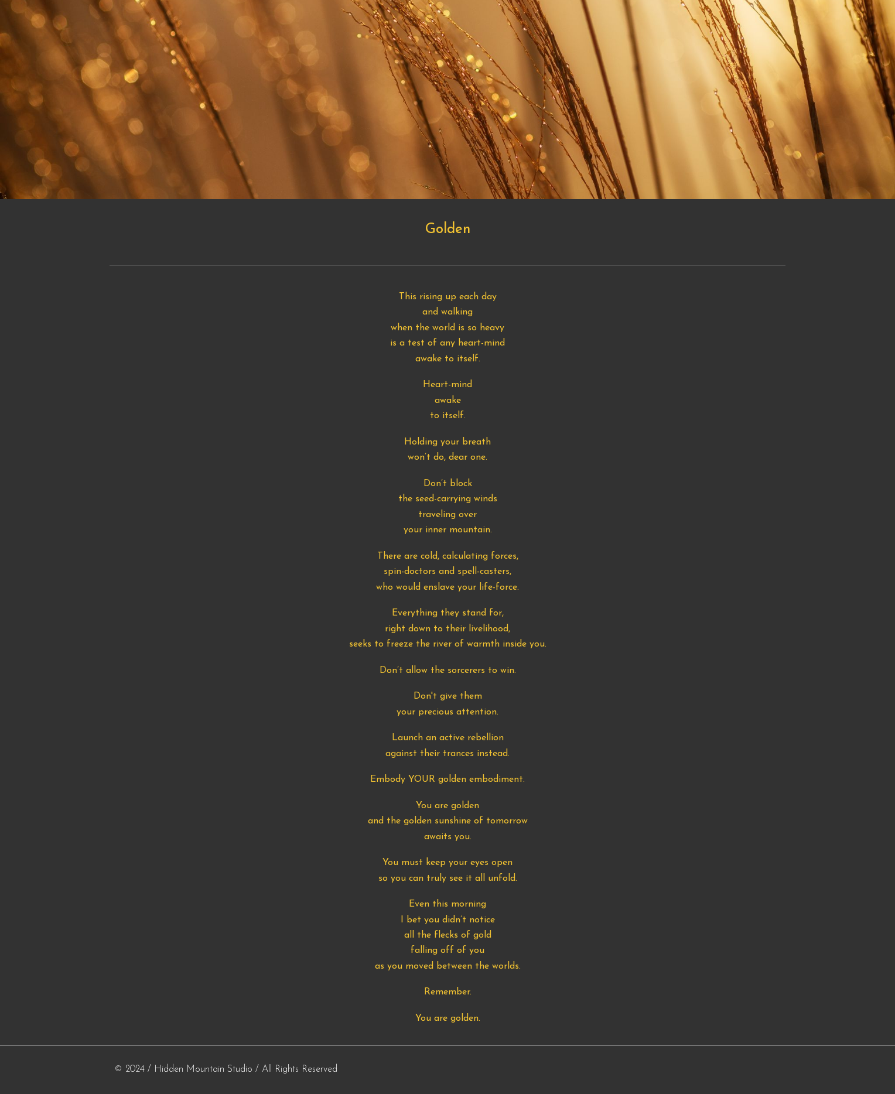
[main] (447, 229)
